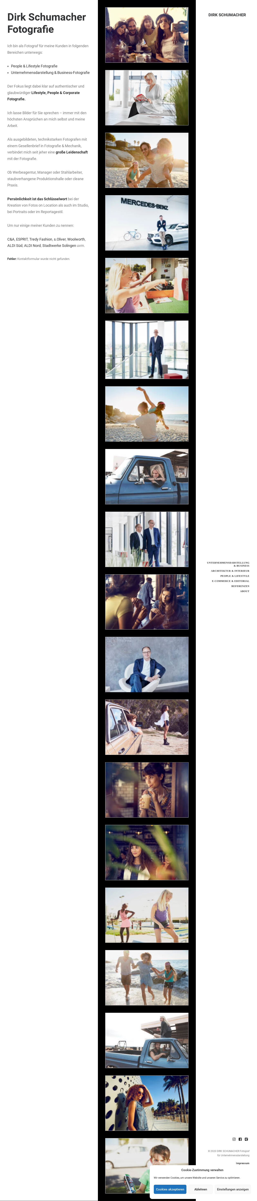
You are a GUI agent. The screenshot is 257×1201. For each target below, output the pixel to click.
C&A (10, 239)
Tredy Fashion (40, 239)
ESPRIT (22, 239)
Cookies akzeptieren (170, 1189)
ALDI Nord (32, 245)
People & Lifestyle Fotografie (34, 66)
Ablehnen (200, 1189)
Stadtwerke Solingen (59, 245)
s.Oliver (60, 239)
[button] (234, 1139)
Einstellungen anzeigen (233, 1189)
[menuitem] (234, 1139)
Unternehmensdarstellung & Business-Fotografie (50, 72)
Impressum (242, 1163)
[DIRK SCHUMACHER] (226, 15)
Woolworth (76, 239)
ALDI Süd (14, 245)
